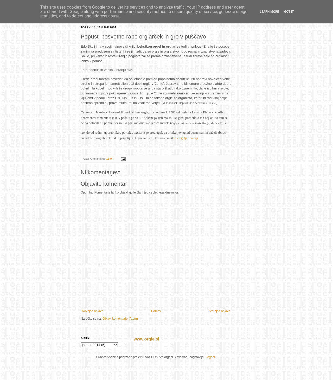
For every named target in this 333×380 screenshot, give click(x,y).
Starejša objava (219, 311)
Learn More (269, 12)
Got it (289, 12)
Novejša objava (92, 311)
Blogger (209, 357)
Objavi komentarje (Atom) (120, 318)
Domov (156, 311)
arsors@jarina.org (186, 138)
